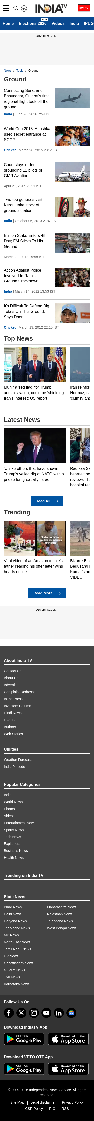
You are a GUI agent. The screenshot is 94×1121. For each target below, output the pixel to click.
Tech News (12, 837)
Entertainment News (19, 823)
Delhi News (13, 914)
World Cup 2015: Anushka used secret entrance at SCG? (27, 134)
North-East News (17, 942)
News (7, 70)
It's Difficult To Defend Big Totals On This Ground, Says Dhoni (26, 311)
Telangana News (60, 921)
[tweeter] (21, 1013)
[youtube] (46, 1013)
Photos (9, 809)
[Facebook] (9, 1013)
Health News (14, 858)
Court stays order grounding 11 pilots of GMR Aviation (23, 170)
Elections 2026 (32, 23)
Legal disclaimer (43, 1102)
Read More (47, 593)
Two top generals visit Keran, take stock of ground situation (23, 205)
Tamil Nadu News (17, 949)
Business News (16, 851)
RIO (52, 1109)
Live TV (10, 720)
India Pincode (14, 767)
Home (8, 23)
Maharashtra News (62, 907)
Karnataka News (17, 984)
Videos (58, 23)
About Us (11, 678)
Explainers (12, 844)
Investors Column (17, 706)
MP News (11, 935)
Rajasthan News (60, 914)
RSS (65, 1109)
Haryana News (15, 921)
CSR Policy (34, 1109)
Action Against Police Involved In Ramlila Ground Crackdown (22, 275)
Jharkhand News (17, 928)
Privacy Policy (73, 1102)
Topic (19, 70)
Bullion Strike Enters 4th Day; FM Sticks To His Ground (25, 241)
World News (13, 802)
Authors (10, 727)
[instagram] (34, 1013)
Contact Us (12, 671)
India (74, 23)
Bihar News (13, 907)
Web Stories (13, 734)
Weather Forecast (18, 760)
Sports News (14, 830)
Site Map (17, 1102)
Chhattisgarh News (18, 963)
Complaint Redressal (20, 692)
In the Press (13, 699)
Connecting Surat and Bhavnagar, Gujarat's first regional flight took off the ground (26, 98)
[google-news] (71, 1013)
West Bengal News (62, 928)
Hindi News (13, 713)
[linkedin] (59, 1013)
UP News (11, 956)
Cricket (10, 150)
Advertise (11, 685)
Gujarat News (14, 970)
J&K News (12, 977)
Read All (47, 501)
